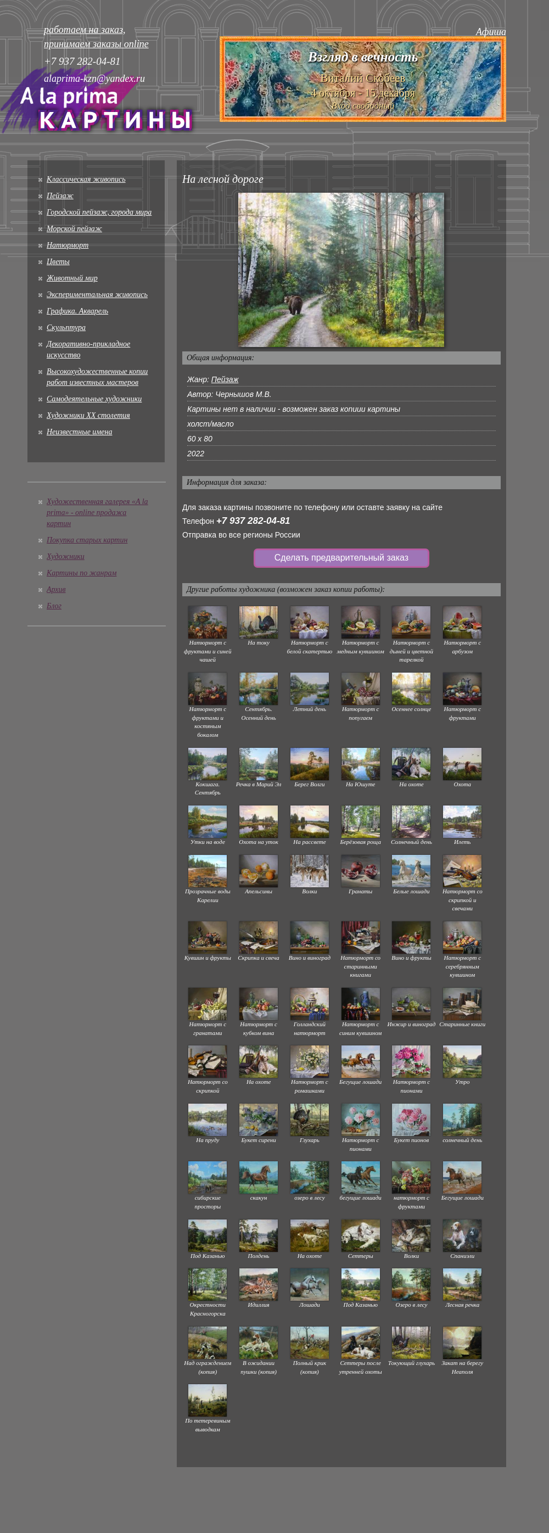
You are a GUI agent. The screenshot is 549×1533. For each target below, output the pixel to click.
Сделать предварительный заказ (341, 557)
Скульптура (66, 327)
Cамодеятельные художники (94, 399)
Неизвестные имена (79, 432)
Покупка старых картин (87, 540)
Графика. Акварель (77, 311)
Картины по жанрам (81, 573)
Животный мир (72, 278)
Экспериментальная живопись (97, 294)
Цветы (58, 262)
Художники (66, 556)
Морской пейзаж (74, 229)
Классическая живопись (86, 179)
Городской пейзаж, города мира (99, 212)
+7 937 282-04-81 (253, 521)
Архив (56, 589)
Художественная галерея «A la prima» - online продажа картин (97, 512)
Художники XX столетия (88, 415)
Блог (54, 606)
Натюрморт (67, 245)
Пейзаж (60, 196)
